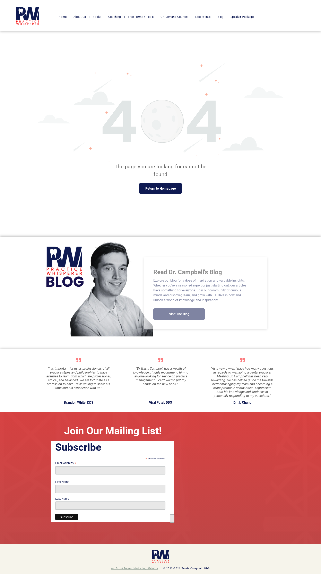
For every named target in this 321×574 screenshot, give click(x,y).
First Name (62, 481)
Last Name (62, 498)
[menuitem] (62, 17)
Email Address (65, 463)
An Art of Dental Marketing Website (134, 568)
